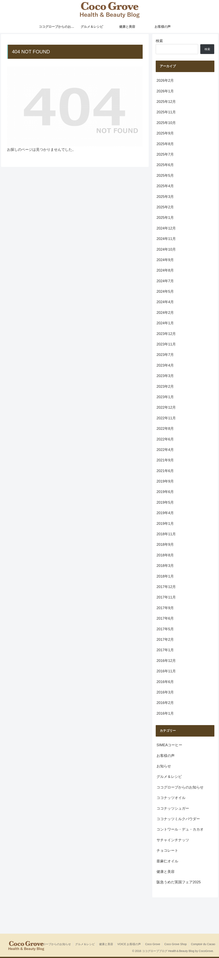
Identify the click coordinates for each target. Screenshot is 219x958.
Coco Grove (152, 944)
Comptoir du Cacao (203, 944)
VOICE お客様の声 (129, 944)
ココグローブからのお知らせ (52, 944)
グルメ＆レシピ (85, 944)
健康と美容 (106, 944)
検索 (159, 41)
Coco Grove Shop (175, 944)
